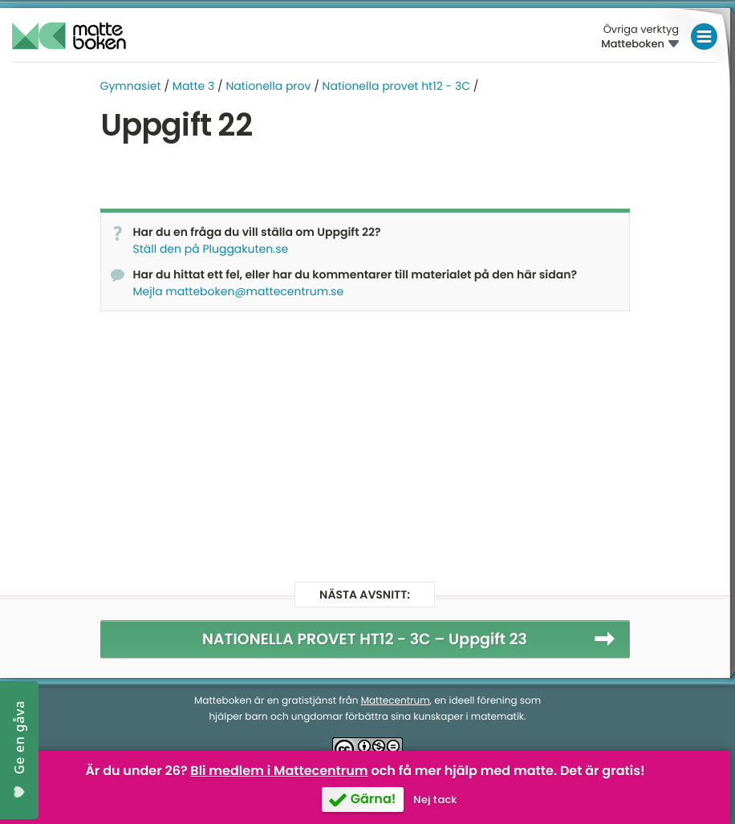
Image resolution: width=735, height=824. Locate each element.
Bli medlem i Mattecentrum (279, 770)
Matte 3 (193, 86)
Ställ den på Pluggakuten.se (211, 249)
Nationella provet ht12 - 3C (396, 86)
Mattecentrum (395, 701)
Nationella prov (268, 86)
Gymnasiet (130, 86)
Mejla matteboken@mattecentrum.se (238, 291)
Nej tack (435, 799)
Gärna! (373, 798)
